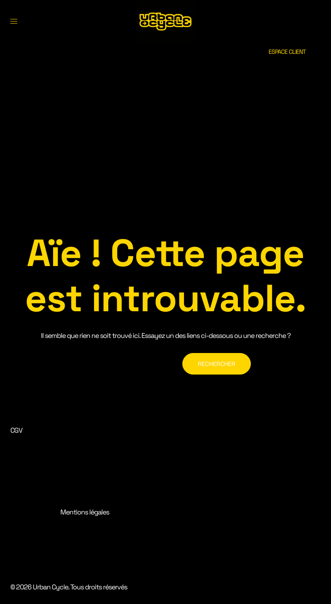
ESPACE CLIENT (287, 52)
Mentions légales (84, 512)
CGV (16, 430)
